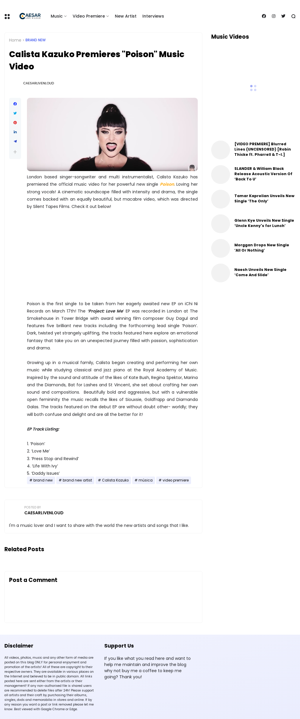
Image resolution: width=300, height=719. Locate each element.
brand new (35, 40)
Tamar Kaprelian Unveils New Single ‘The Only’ (264, 198)
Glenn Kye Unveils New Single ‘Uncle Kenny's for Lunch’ (264, 223)
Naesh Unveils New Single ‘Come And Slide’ (260, 272)
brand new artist (77, 480)
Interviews (153, 16)
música (146, 480)
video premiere (176, 480)
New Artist (126, 16)
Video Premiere (89, 16)
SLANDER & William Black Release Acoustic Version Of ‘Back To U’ (263, 174)
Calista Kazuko (115, 480)
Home (15, 40)
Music (57, 16)
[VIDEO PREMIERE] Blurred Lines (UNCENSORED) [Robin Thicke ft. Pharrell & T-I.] (262, 149)
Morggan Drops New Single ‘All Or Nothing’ (261, 247)
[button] (15, 152)
